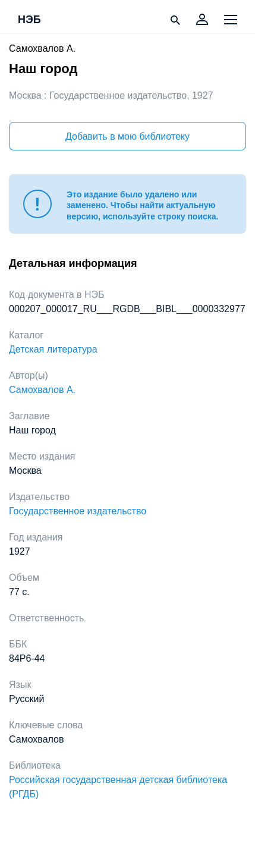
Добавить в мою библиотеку (127, 136)
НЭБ (29, 20)
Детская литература (53, 349)
